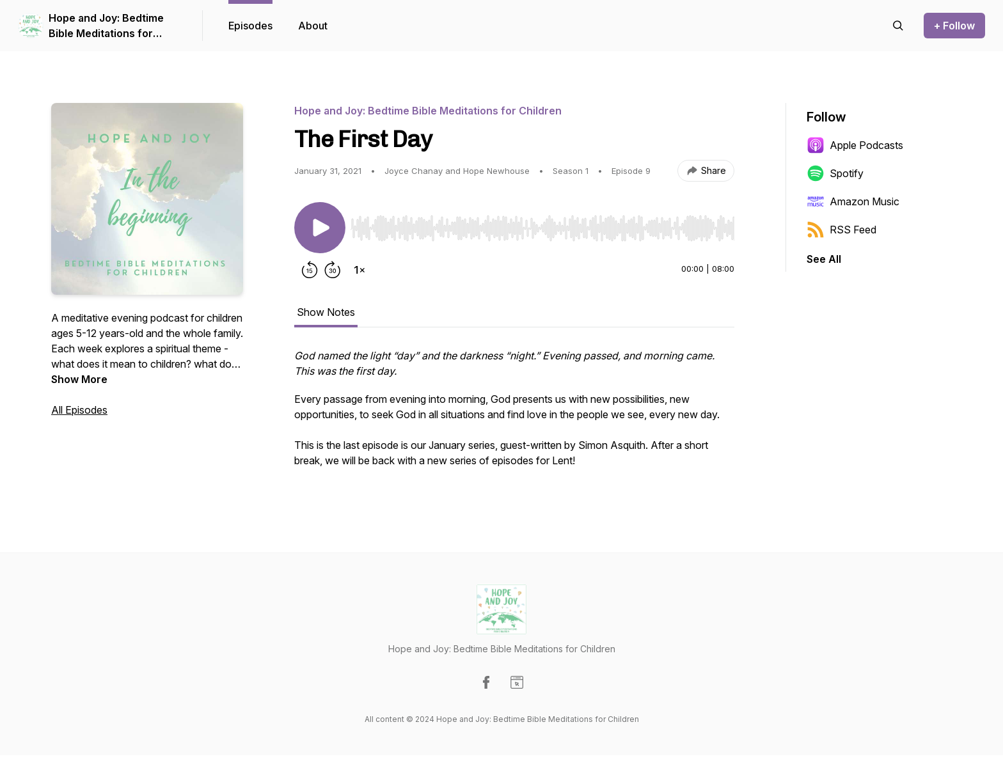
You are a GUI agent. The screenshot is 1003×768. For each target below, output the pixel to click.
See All (824, 259)
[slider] (542, 228)
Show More (79, 379)
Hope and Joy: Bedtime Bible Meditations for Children (106, 26)
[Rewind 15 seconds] (310, 270)
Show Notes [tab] (326, 312)
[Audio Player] (542, 224)
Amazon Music (853, 201)
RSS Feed (841, 230)
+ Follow (954, 25)
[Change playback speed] (359, 270)
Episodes (250, 25)
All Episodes (79, 410)
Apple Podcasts (855, 145)
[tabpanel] (514, 414)
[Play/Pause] (319, 227)
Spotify (835, 173)
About (313, 25)
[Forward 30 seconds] (333, 270)
